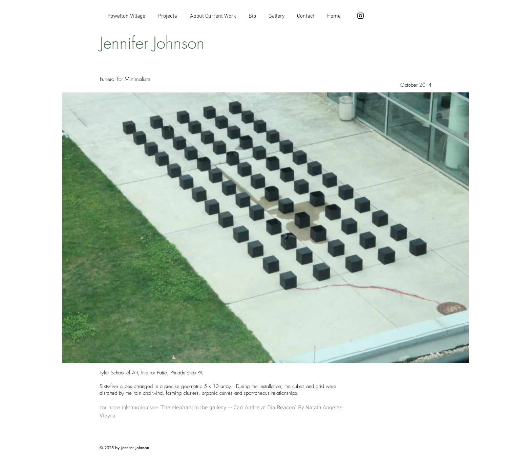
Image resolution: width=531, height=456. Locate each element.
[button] (265, 227)
